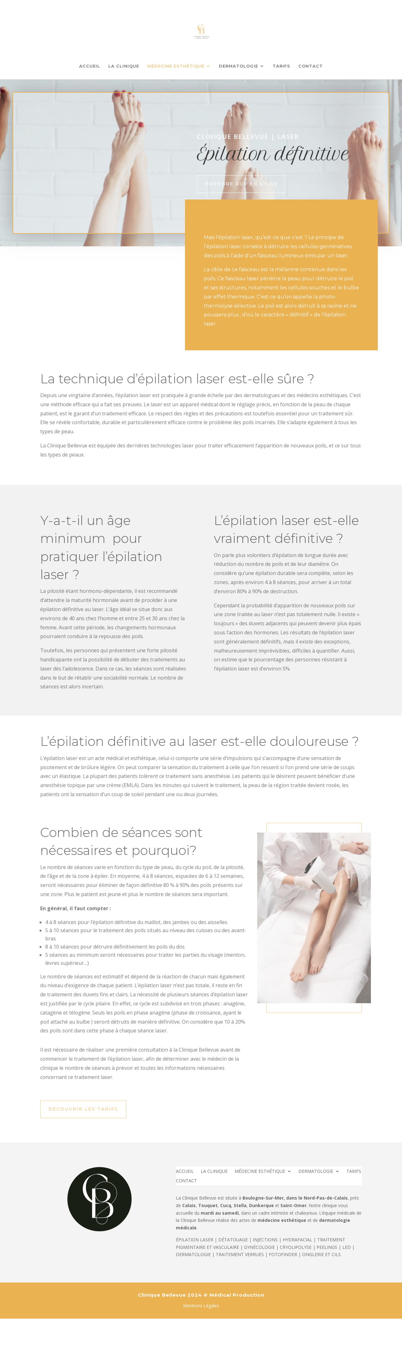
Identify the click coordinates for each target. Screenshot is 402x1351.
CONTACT (310, 66)
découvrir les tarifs (83, 1109)
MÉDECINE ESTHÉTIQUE (175, 66)
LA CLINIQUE (123, 66)
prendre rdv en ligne (241, 184)
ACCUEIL (89, 66)
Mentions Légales (201, 1306)
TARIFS (281, 66)
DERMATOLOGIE (238, 66)
